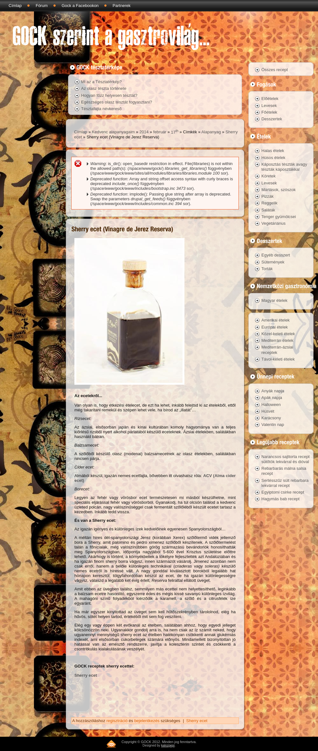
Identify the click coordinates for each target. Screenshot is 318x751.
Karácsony (271, 417)
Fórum (42, 5)
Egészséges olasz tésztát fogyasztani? (116, 102)
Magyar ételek (274, 300)
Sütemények (272, 262)
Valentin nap (272, 424)
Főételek (269, 112)
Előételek (269, 98)
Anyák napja (272, 391)
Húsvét (267, 411)
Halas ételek (272, 150)
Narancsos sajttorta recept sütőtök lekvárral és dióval (285, 459)
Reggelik (269, 203)
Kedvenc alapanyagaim (113, 132)
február (159, 132)
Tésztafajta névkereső (101, 108)
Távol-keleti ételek (278, 359)
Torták (267, 268)
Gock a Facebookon (80, 5)
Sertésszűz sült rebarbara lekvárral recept (284, 483)
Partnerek (121, 5)
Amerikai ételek (275, 320)
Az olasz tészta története (103, 88)
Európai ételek (274, 327)
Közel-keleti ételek (278, 333)
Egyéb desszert (275, 255)
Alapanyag (211, 132)
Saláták (268, 210)
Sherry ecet (85, 675)
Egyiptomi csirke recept (282, 492)
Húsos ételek (273, 157)
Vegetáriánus (273, 223)
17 (174, 132)
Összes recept (274, 69)
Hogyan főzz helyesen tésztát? (109, 95)
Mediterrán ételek (277, 340)
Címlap (15, 5)
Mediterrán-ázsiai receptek (277, 350)
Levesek (269, 105)
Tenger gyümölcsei (278, 216)
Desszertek (271, 118)
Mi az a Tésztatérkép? (101, 81)
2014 (144, 132)
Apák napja (271, 397)
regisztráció (117, 720)
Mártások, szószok (278, 189)
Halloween (271, 404)
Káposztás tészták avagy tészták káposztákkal (284, 167)
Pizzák (267, 196)
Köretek (268, 176)
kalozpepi (168, 745)
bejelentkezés (147, 720)
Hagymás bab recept (280, 498)
